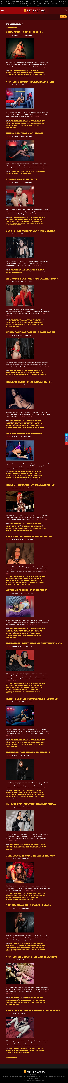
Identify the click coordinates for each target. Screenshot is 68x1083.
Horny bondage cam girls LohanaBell (31, 332)
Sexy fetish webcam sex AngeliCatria (30, 230)
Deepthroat (16, 72)
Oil (24, 74)
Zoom (28, 76)
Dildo (23, 72)
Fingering (40, 72)
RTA (30, 1074)
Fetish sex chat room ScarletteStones (32, 698)
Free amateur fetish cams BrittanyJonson (34, 643)
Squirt (26, 125)
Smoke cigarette (38, 74)
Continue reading (40, 67)
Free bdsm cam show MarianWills (28, 752)
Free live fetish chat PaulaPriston (29, 381)
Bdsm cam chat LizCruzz (21, 179)
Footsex (8, 74)
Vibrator (9, 127)
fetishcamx (28, 35)
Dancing (9, 72)
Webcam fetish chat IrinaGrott (27, 590)
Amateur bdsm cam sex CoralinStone (30, 81)
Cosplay (11, 219)
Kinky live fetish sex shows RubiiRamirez (33, 1010)
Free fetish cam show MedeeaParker (30, 484)
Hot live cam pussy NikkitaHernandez (31, 803)
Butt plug (30, 70)
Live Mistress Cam (28, 3)
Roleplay (29, 74)
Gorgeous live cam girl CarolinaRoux (30, 855)
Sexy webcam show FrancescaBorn (29, 536)
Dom (26, 72)
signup (63, 16)
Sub (7, 326)
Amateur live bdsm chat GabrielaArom (31, 956)
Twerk (23, 76)
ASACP (34, 1074)
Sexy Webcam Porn (39, 3)
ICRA (38, 1074)
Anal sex (13, 70)
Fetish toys (33, 72)
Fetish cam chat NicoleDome (24, 133)
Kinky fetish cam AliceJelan (24, 32)
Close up (37, 70)
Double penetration (38, 122)
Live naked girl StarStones (24, 433)
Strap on (32, 125)
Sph (22, 125)
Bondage (23, 70)
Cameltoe (37, 120)
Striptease (17, 76)
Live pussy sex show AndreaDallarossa (32, 278)
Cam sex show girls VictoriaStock (28, 905)
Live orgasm (19, 74)
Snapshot (9, 76)
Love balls (26, 123)
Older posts (11, 28)
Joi (13, 74)
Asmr (18, 70)
